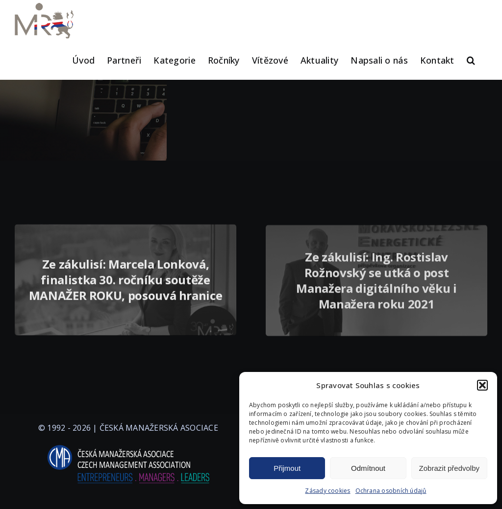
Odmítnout (368, 468)
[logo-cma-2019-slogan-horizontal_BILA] (128, 445)
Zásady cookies (327, 490)
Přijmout (287, 468)
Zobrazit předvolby (449, 468)
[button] (482, 385)
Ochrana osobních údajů (391, 490)
